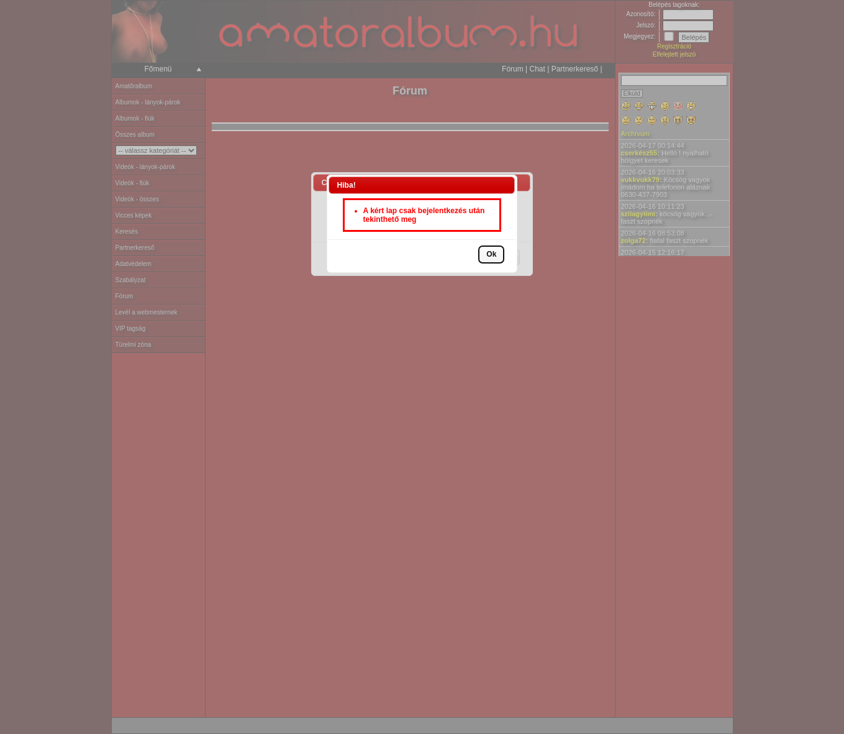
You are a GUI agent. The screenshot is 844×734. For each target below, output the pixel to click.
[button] (491, 254)
